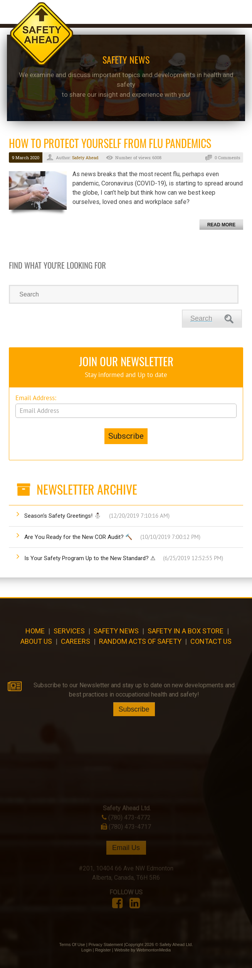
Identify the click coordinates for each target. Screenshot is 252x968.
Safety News (116, 631)
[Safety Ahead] (42, 34)
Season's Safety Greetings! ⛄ (97, 515)
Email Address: (35, 398)
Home (35, 631)
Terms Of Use (72, 944)
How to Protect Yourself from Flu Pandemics (110, 143)
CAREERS (75, 641)
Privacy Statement (106, 944)
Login (86, 950)
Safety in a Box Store (185, 631)
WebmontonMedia (153, 950)
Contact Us (211, 641)
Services (69, 631)
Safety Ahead (85, 157)
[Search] (124, 294)
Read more (221, 224)
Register (103, 950)
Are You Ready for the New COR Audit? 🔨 (112, 537)
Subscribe (134, 728)
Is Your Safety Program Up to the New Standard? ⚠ (123, 558)
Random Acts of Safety (140, 641)
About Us (36, 641)
